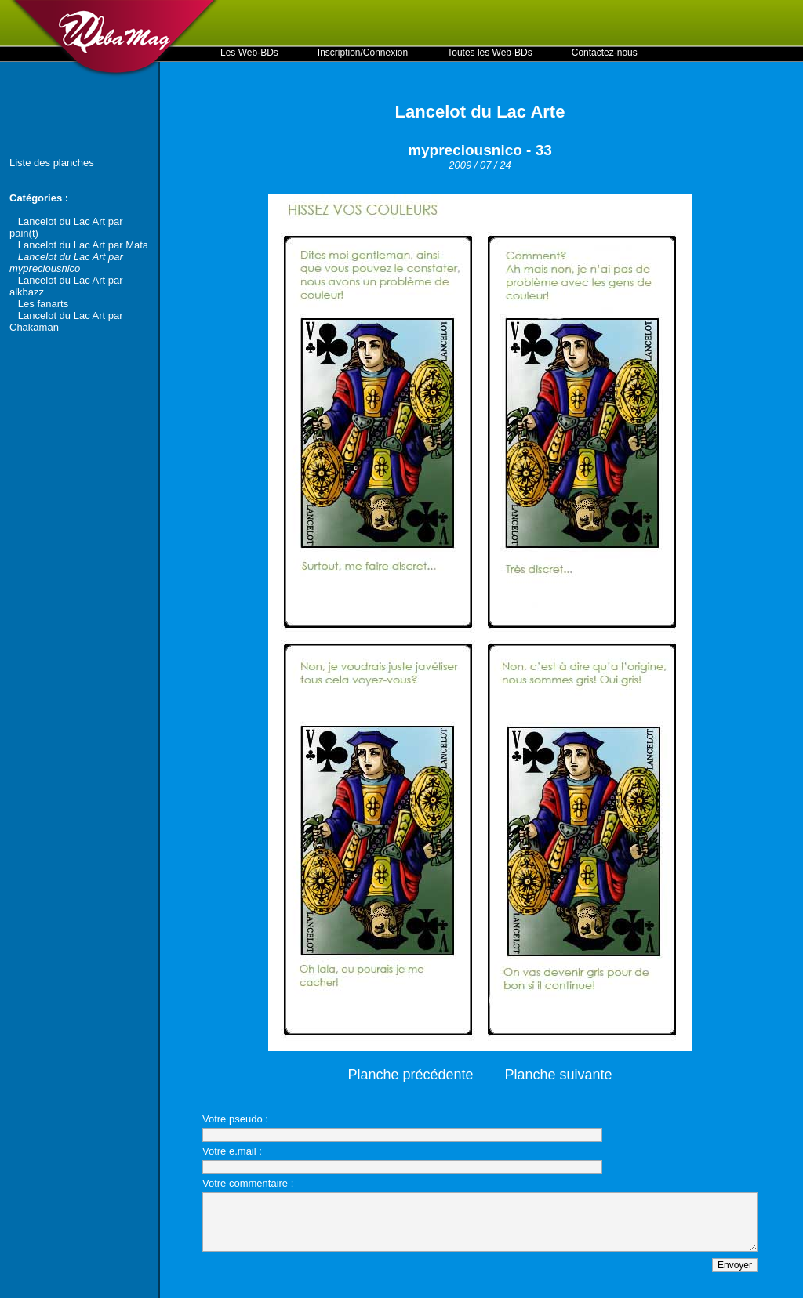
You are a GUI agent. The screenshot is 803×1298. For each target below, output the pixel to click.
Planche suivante (558, 1074)
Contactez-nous (605, 52)
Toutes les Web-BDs (489, 52)
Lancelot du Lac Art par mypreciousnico (66, 262)
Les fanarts (43, 304)
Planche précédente (410, 1074)
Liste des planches (51, 163)
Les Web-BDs (249, 52)
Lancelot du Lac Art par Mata (83, 245)
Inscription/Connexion (363, 52)
